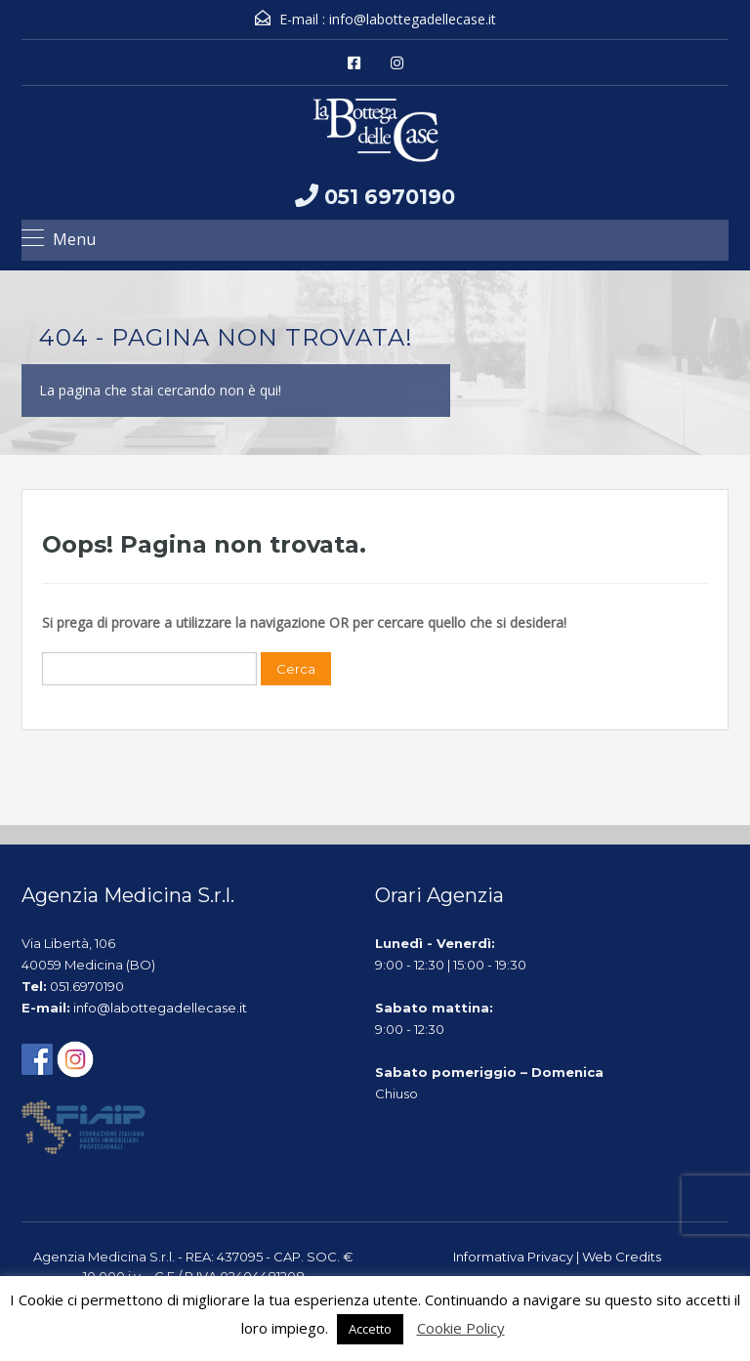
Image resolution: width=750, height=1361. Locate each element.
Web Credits (621, 1256)
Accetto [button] (370, 1329)
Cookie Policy (461, 1328)
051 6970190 (389, 197)
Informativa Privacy (513, 1256)
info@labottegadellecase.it (412, 19)
